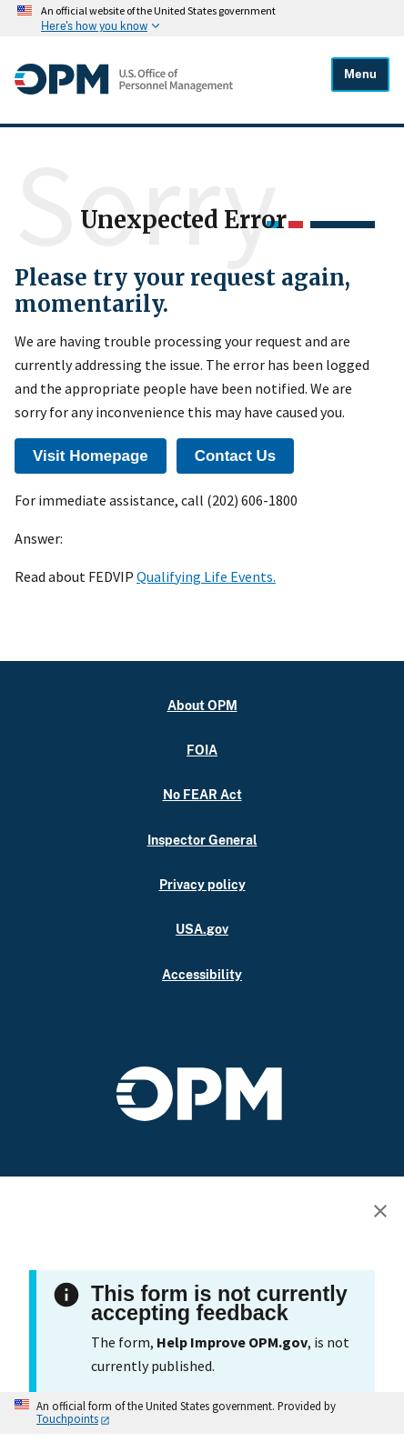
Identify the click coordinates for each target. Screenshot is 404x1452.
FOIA (202, 749)
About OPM (202, 705)
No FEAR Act (202, 794)
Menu (360, 74)
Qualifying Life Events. (206, 576)
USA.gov (202, 928)
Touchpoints (67, 1418)
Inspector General (202, 839)
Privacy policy (202, 884)
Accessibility (202, 974)
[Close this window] (385, 1214)
